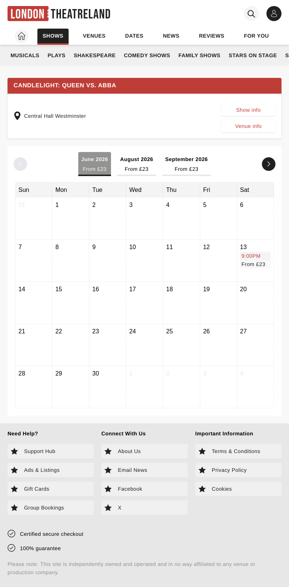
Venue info (248, 126)
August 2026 (136, 164)
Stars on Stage (253, 55)
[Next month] (268, 164)
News (171, 36)
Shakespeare (95, 55)
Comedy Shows (147, 55)
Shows (53, 36)
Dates (134, 36)
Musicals (25, 55)
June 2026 (94, 164)
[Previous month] (20, 164)
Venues (94, 36)
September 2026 (186, 164)
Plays (56, 55)
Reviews (212, 36)
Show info (248, 110)
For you (256, 36)
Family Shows (199, 55)
